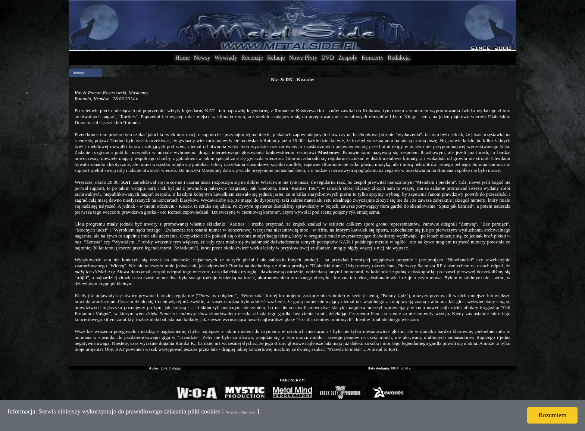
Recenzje (252, 57)
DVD (327, 57)
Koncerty (373, 57)
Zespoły (347, 57)
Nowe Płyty (303, 57)
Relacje (276, 57)
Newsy (202, 57)
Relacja (78, 72)
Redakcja (399, 57)
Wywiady (226, 57)
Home (182, 57)
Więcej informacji (240, 412)
